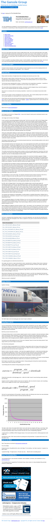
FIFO (19, 114)
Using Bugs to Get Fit (9, 43)
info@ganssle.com (15, 520)
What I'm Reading (8, 38)
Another (27, 99)
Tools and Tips (7, 37)
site (2, 99)
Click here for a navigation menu (9, 7)
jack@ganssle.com (28, 21)
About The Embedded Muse (10, 45)
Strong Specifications (12, 107)
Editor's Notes (7, 34)
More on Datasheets (9, 40)
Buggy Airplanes (8, 42)
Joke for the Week (8, 44)
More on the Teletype (9, 39)
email (42, 27)
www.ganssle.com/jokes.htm (21, 443)
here (4, 13)
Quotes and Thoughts (9, 35)
